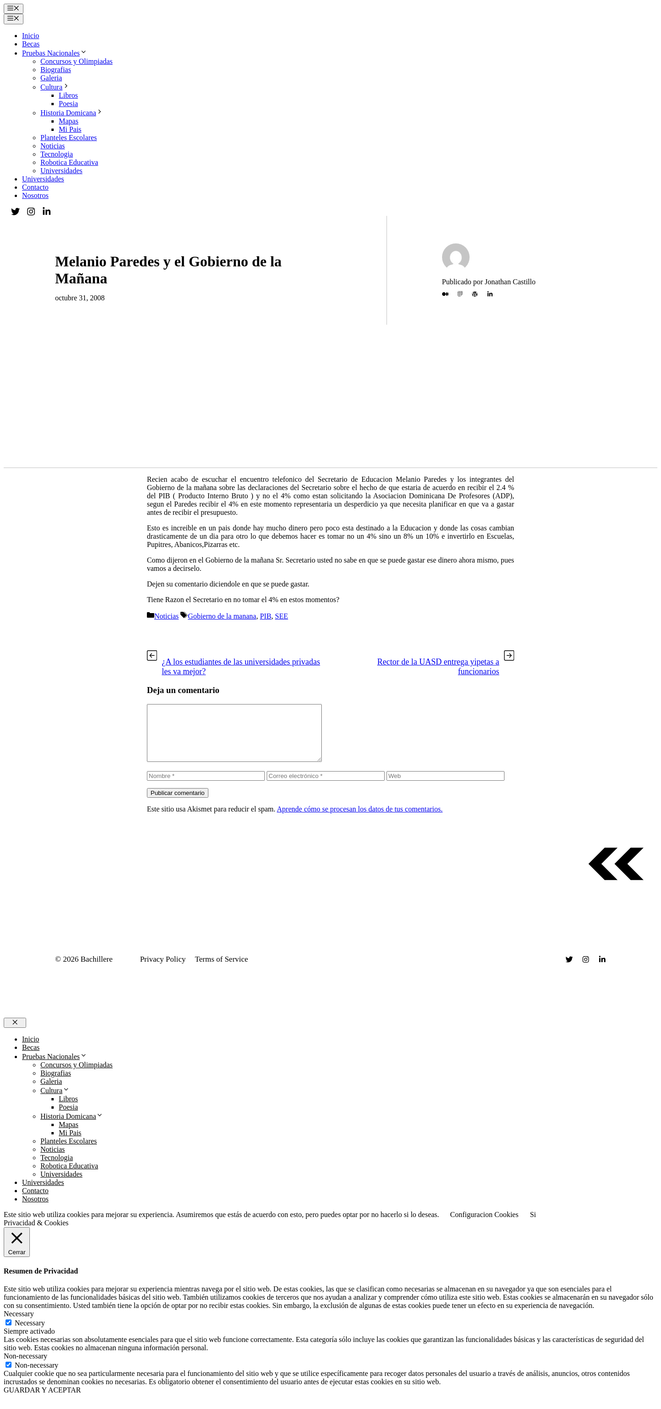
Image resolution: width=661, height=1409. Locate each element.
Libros (68, 95)
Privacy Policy (163, 970)
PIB (265, 616)
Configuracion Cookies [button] (484, 1225)
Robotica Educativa (69, 162)
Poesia (68, 103)
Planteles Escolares (68, 137)
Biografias (55, 69)
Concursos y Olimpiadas (76, 61)
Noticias (52, 146)
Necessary (30, 1334)
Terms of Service (221, 970)
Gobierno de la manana (222, 616)
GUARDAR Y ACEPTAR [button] (42, 1401)
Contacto (35, 187)
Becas (30, 44)
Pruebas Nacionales (54, 53)
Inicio (30, 35)
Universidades (61, 171)
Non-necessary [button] (25, 1367)
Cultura (55, 87)
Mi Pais (70, 129)
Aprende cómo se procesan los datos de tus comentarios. (360, 820)
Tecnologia (56, 154)
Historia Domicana (71, 113)
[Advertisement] (330, 398)
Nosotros (35, 195)
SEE (281, 616)
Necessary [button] (19, 1325)
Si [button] (533, 1225)
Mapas (68, 121)
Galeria (51, 78)
